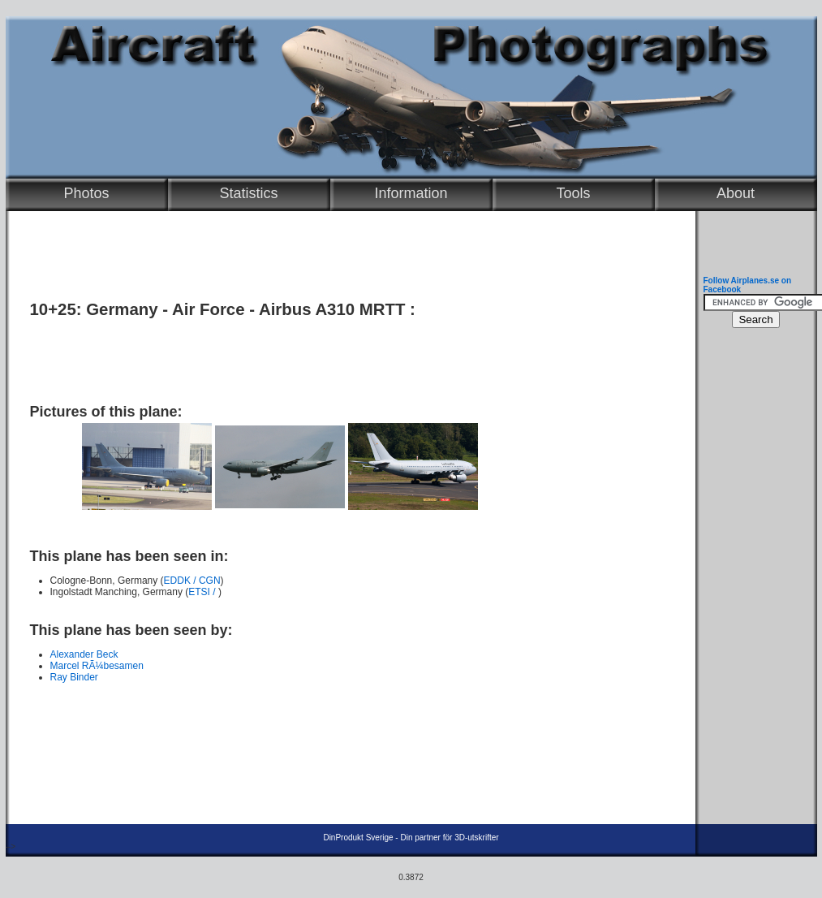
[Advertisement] (346, 354)
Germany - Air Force (165, 309)
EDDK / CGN (192, 580)
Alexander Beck (84, 654)
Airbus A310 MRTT (332, 309)
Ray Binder (74, 677)
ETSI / (203, 592)
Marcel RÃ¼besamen (97, 665)
